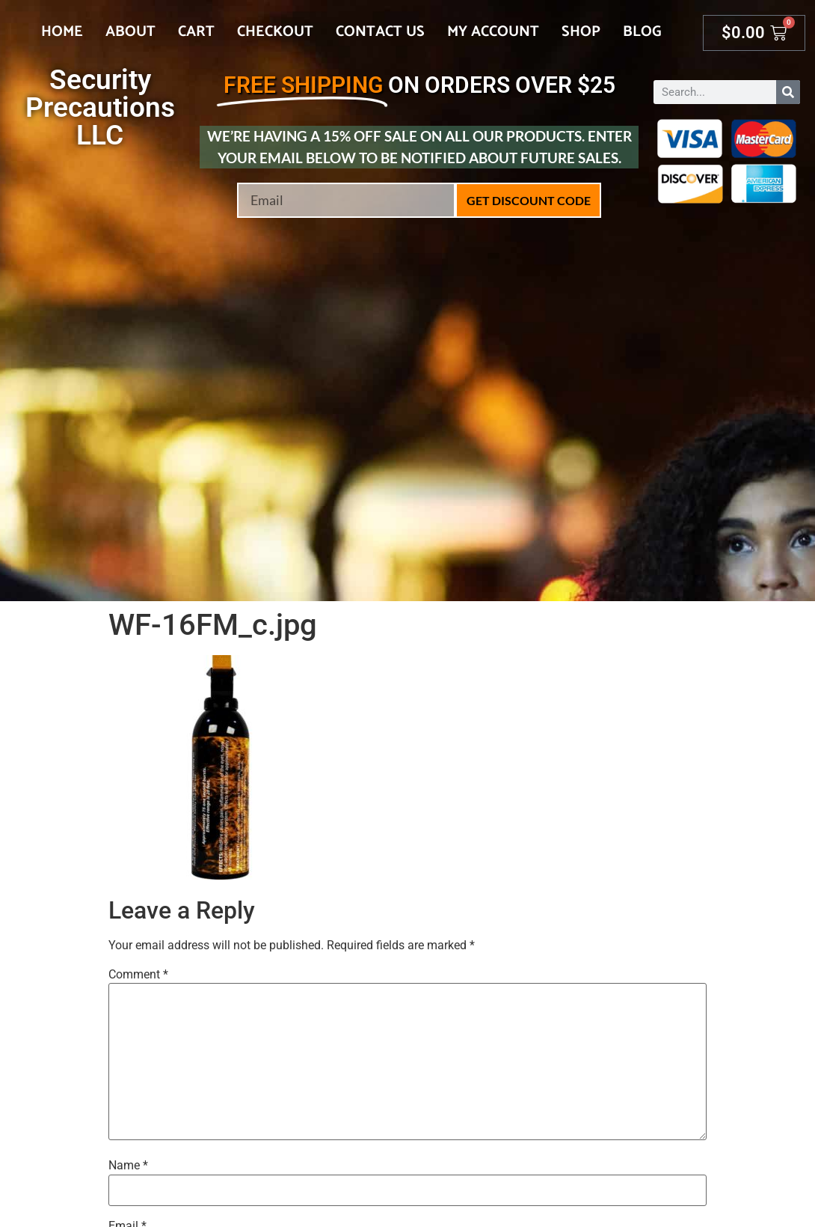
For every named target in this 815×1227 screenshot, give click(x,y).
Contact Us (380, 31)
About (130, 31)
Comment (138, 975)
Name (128, 1166)
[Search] (788, 92)
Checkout (275, 31)
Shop (581, 31)
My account (493, 31)
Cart (196, 31)
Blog (642, 31)
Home (62, 31)
